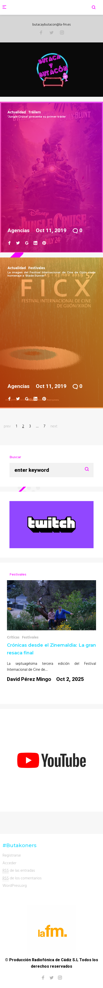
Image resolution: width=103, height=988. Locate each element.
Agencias (18, 230)
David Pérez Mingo (29, 679)
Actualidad (16, 112)
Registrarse (11, 855)
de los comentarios (22, 878)
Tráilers (34, 112)
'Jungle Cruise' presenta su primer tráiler (36, 116)
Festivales (36, 268)
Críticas (13, 637)
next (54, 426)
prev (7, 426)
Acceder (9, 863)
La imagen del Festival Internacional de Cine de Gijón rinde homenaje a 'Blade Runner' (51, 274)
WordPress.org (14, 885)
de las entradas (18, 870)
